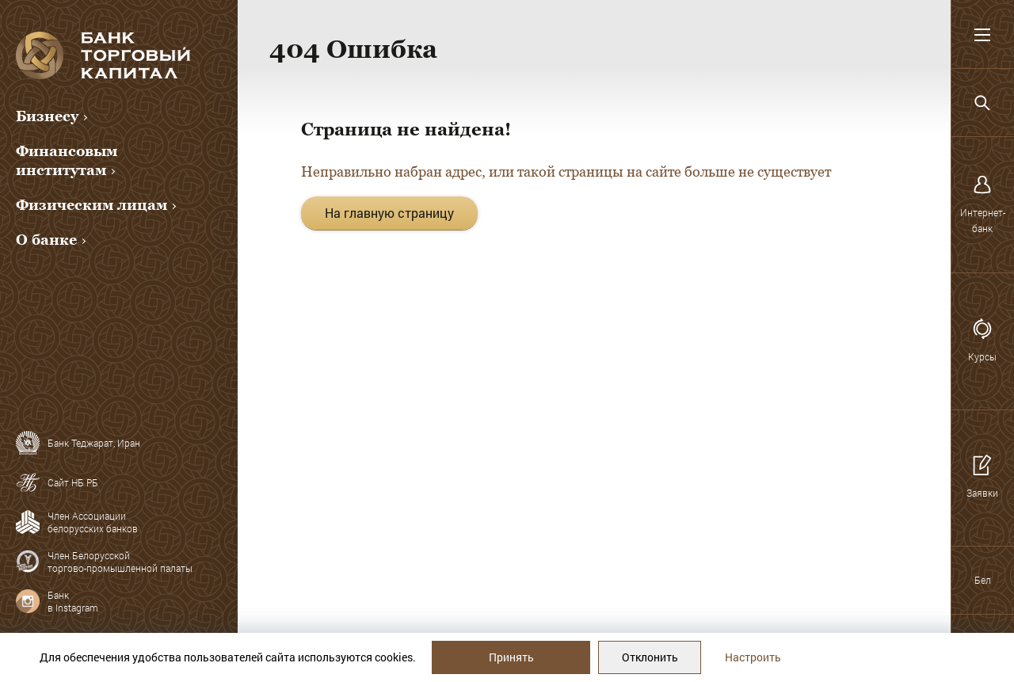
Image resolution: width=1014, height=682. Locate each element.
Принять (511, 657)
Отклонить (650, 657)
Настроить (753, 657)
